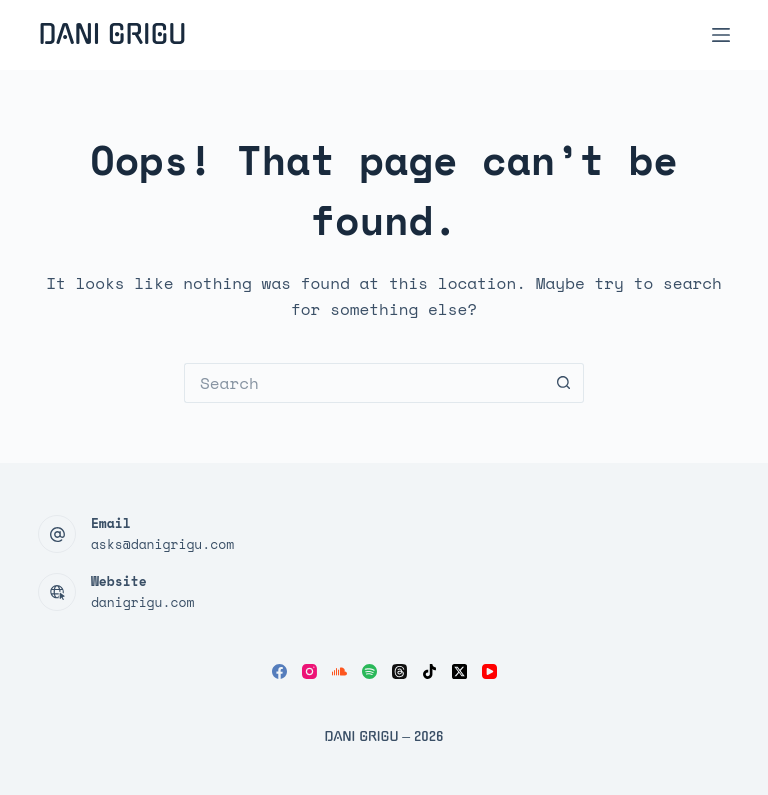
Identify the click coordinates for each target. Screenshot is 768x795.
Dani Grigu (112, 35)
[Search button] (564, 383)
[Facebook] (279, 671)
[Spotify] (369, 671)
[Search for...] (364, 383)
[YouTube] (489, 671)
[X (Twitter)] (459, 671)
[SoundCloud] (339, 671)
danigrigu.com (142, 602)
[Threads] (399, 671)
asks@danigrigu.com (162, 544)
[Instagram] (309, 671)
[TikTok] (429, 671)
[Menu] (721, 35)
